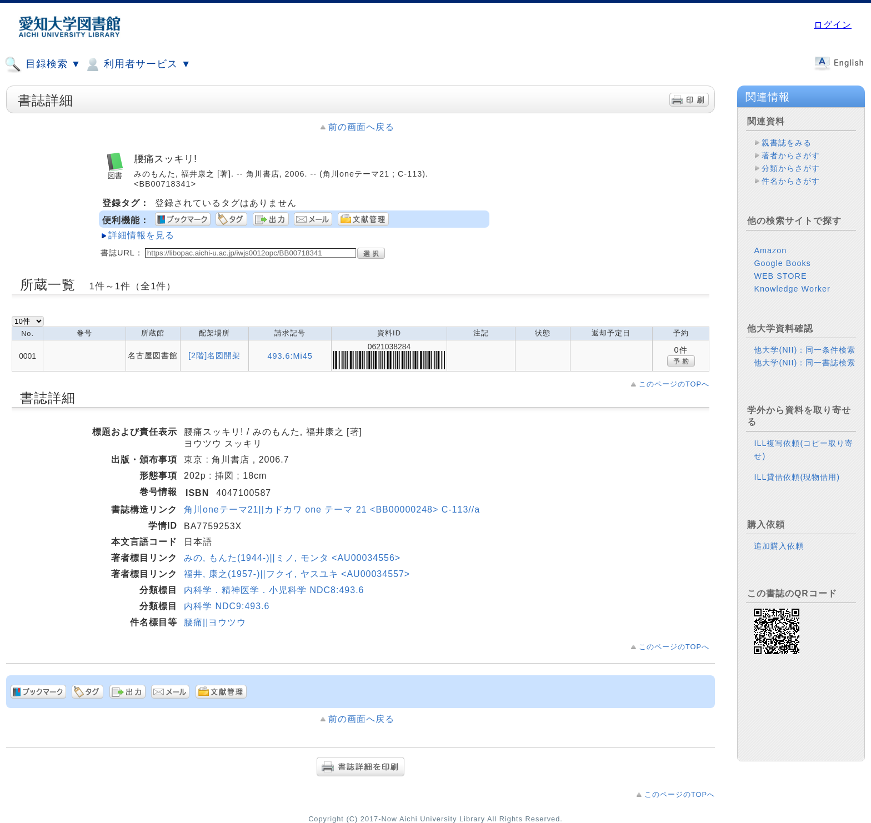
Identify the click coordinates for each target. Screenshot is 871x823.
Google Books (782, 263)
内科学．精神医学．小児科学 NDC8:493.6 (274, 590)
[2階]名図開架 (214, 355)
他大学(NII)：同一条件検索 (804, 349)
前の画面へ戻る (361, 127)
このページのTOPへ (674, 384)
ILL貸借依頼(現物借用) (797, 477)
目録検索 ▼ (42, 64)
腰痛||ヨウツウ (215, 622)
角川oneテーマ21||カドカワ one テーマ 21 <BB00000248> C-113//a (332, 509)
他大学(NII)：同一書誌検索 (804, 362)
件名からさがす (791, 181)
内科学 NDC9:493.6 (227, 606)
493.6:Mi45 (290, 356)
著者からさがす (791, 155)
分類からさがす (791, 168)
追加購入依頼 (779, 545)
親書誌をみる (787, 142)
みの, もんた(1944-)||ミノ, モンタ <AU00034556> (292, 558)
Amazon (770, 250)
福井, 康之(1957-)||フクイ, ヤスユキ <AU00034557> (297, 574)
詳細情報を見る (141, 235)
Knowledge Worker (792, 288)
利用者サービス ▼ (137, 64)
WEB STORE (780, 276)
